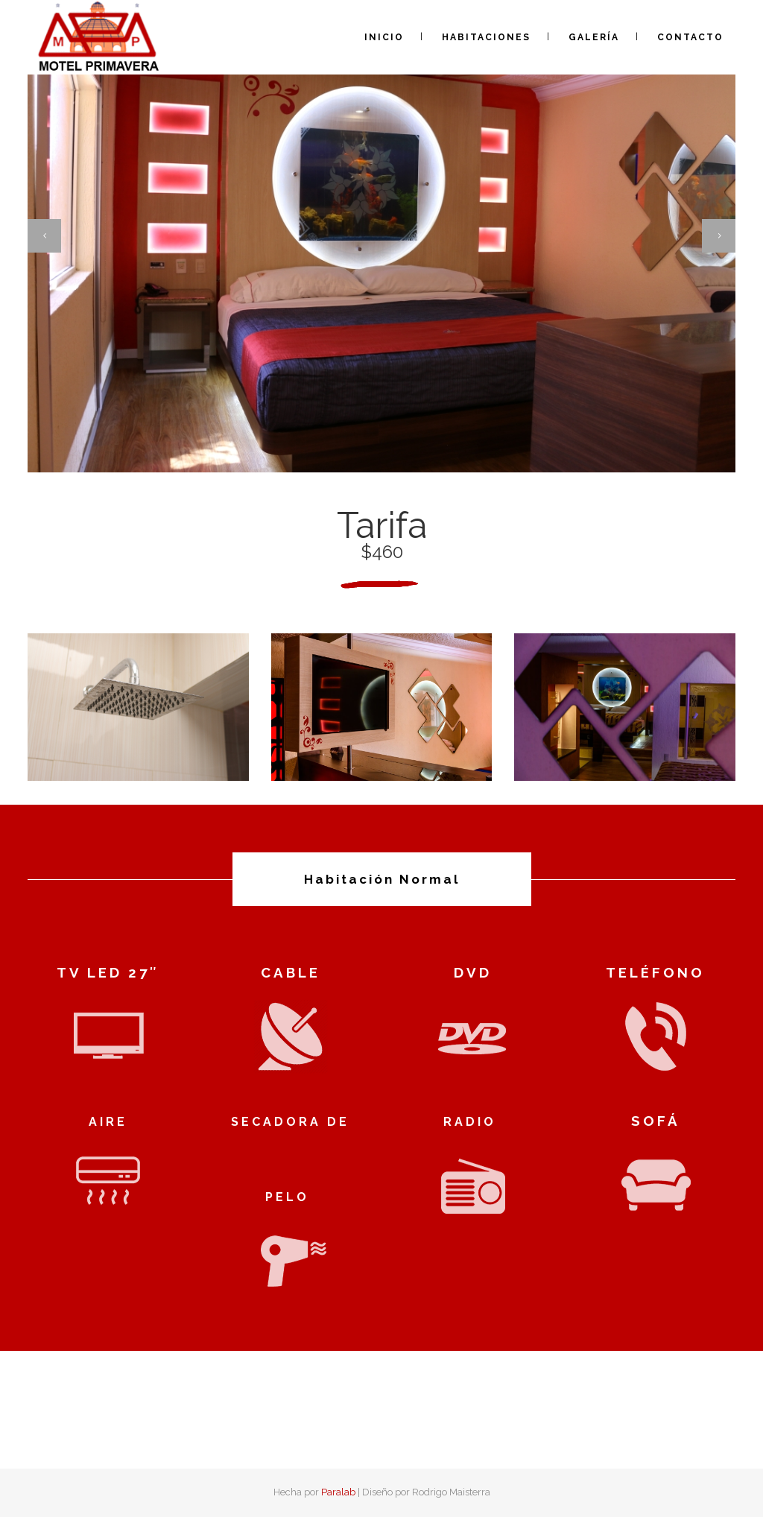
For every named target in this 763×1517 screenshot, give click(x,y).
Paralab (338, 1492)
